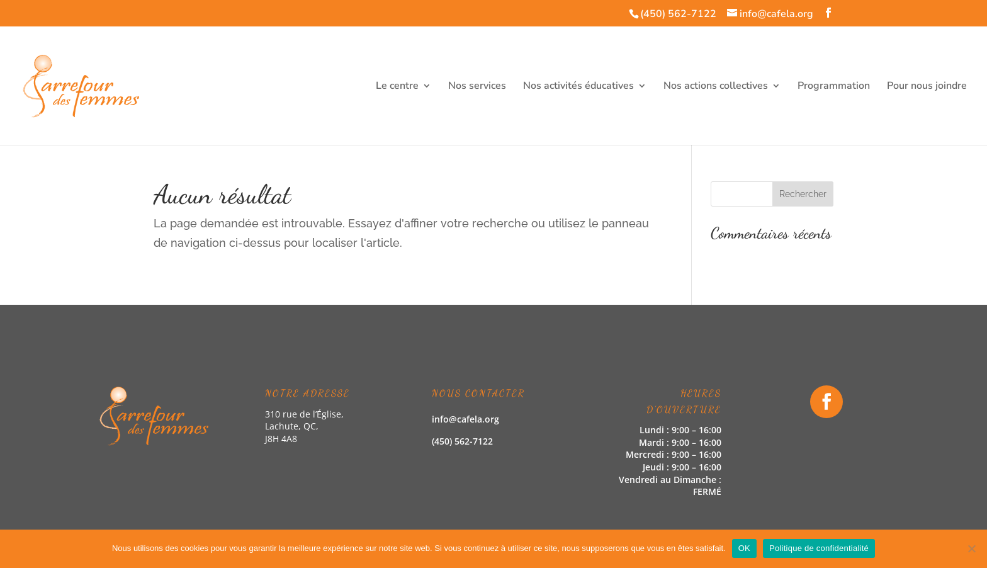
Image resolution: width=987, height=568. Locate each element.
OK (744, 548)
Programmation (834, 87)
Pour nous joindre (927, 87)
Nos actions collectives (715, 87)
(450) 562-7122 (678, 14)
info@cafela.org (465, 419)
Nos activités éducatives (578, 87)
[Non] (971, 548)
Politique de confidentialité (819, 548)
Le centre (397, 87)
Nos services (477, 87)
